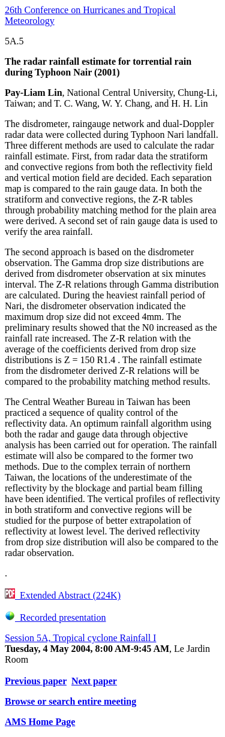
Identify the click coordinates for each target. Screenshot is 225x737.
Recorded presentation (55, 617)
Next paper (94, 681)
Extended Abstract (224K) (63, 595)
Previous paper (36, 681)
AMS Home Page (40, 722)
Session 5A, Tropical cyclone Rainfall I (80, 638)
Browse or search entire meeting (70, 701)
